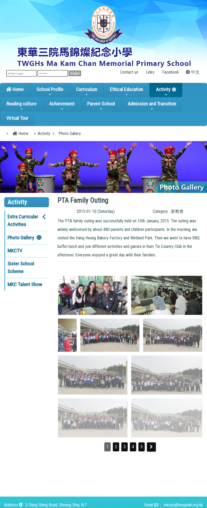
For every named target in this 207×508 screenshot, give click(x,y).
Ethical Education (126, 92)
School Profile (49, 92)
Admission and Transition (152, 106)
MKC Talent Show (24, 284)
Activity (163, 92)
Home (15, 89)
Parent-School (101, 106)
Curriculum (86, 92)
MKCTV (14, 251)
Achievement (61, 106)
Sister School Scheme (20, 267)
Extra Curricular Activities (22, 220)
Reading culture (21, 106)
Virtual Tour (17, 118)
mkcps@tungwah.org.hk (183, 504)
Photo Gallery (20, 238)
